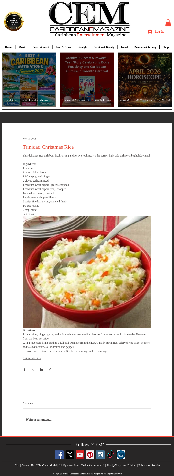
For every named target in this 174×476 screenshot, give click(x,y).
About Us (99, 465)
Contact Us (28, 465)
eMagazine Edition (125, 465)
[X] (69, 454)
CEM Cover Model (46, 465)
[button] (168, 22)
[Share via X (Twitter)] (33, 369)
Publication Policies (149, 465)
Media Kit (86, 465)
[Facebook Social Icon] (59, 454)
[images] (121, 454)
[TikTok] (110, 454)
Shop (109, 465)
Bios (17, 465)
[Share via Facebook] (24, 369)
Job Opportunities (69, 465)
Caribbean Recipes (32, 358)
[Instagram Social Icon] (100, 454)
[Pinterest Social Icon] (90, 454)
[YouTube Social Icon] (80, 454)
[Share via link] (50, 369)
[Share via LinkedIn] (41, 369)
